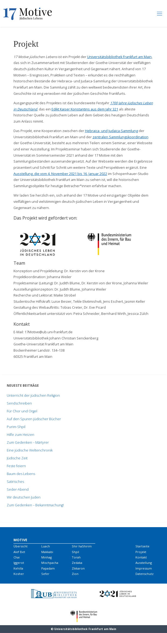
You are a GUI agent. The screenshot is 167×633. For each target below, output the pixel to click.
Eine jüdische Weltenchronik (30, 450)
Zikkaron (78, 568)
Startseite (142, 546)
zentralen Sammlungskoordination (120, 137)
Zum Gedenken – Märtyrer (28, 442)
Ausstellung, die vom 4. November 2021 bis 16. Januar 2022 (60, 173)
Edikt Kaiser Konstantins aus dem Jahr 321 (85, 109)
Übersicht (20, 546)
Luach (45, 546)
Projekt (140, 552)
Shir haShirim (82, 546)
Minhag (46, 557)
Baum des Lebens (21, 474)
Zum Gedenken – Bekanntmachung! (35, 505)
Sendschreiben (19, 403)
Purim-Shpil (16, 427)
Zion (75, 574)
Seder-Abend (18, 489)
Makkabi (47, 552)
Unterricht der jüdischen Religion (33, 395)
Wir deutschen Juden (23, 497)
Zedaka (77, 563)
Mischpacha (49, 563)
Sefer (45, 574)
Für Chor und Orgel (22, 411)
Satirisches (15, 481)
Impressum (143, 568)
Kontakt (141, 557)
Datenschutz (144, 574)
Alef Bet (19, 552)
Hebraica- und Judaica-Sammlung (111, 131)
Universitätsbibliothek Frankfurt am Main (119, 57)
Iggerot (18, 563)
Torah (76, 557)
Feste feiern (16, 466)
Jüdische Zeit (17, 458)
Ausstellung (143, 563)
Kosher (18, 574)
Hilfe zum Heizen (20, 434)
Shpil (75, 552)
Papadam (48, 568)
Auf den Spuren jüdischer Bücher (34, 419)
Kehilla (18, 568)
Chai (16, 557)
